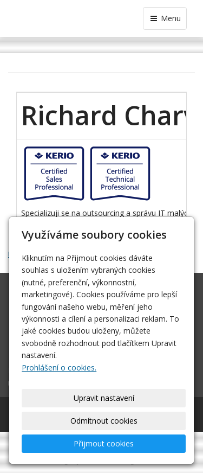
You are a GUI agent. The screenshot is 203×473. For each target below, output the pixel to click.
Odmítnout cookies (103, 421)
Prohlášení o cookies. (59, 367)
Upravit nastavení (104, 398)
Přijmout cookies (104, 443)
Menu (165, 18)
